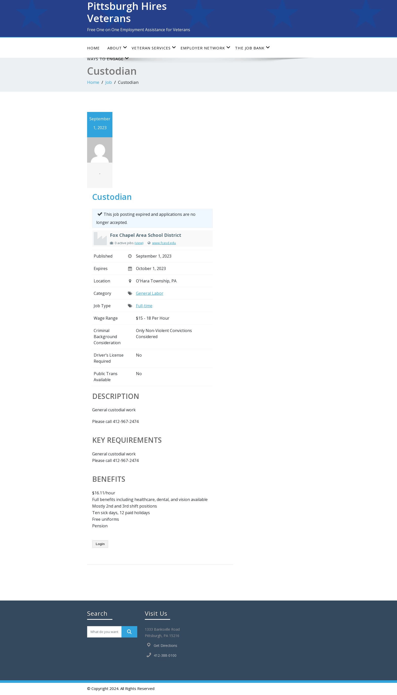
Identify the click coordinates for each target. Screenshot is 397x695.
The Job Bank (252, 47)
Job (108, 82)
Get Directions (165, 645)
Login (100, 544)
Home (93, 47)
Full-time (144, 305)
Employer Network (206, 47)
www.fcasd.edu (164, 243)
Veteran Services (154, 47)
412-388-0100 (165, 655)
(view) (138, 243)
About (117, 47)
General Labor (149, 293)
